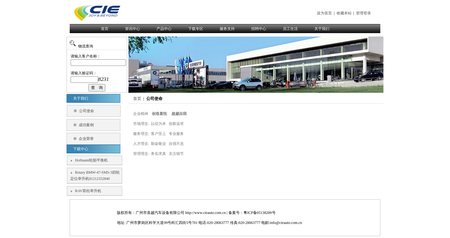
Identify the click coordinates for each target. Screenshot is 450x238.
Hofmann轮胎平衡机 (91, 160)
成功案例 (86, 125)
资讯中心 (132, 29)
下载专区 (195, 29)
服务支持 (227, 29)
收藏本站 (344, 13)
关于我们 (321, 29)
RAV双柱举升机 (88, 191)
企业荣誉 (86, 138)
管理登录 (363, 13)
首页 (104, 29)
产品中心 (164, 29)
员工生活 (290, 29)
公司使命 (86, 111)
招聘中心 (258, 29)
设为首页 (324, 13)
